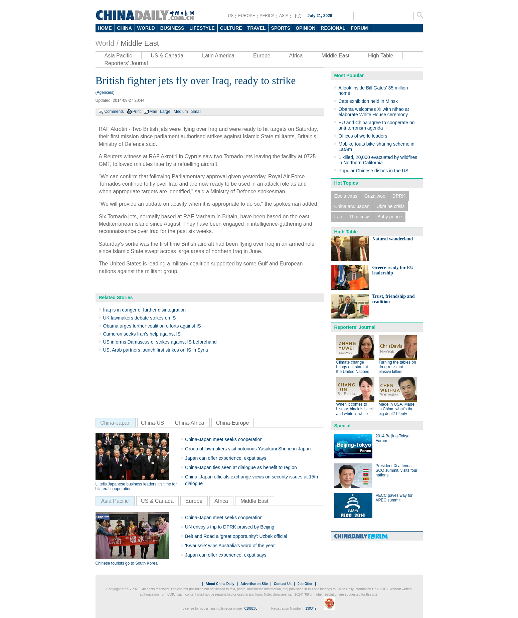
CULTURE (231, 28)
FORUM (359, 28)
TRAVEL (256, 28)
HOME (105, 28)
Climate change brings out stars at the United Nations (352, 367)
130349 (310, 608)
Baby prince (389, 216)
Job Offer (305, 584)
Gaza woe (374, 196)
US (231, 15)
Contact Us (283, 584)
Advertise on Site (254, 584)
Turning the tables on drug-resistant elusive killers (397, 367)
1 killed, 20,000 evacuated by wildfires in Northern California (378, 160)
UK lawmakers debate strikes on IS (139, 318)
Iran (338, 216)
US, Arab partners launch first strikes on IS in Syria (155, 350)
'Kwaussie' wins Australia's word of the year (230, 545)
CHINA (124, 28)
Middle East (140, 43)
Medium (181, 111)
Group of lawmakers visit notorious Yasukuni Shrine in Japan (248, 448)
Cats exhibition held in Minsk (368, 101)
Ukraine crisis (390, 206)
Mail (153, 111)
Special (342, 425)
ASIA (283, 15)
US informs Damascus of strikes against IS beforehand (160, 342)
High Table (380, 55)
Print (137, 111)
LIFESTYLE (201, 28)
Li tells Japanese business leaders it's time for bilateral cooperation (136, 486)
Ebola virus (345, 196)
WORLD (146, 28)
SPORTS (281, 28)
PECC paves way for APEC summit (394, 497)
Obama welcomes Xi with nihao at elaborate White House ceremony (374, 112)
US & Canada (167, 55)
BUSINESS (172, 28)
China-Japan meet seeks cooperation (224, 439)
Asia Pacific (118, 55)
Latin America (218, 55)
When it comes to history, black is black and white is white (355, 409)
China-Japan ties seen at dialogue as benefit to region (241, 467)
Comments (114, 111)
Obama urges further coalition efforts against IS (152, 326)
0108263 (250, 608)
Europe (262, 55)
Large (165, 111)
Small (196, 111)
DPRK (398, 196)
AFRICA (267, 15)
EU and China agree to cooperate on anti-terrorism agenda (377, 125)
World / (107, 43)
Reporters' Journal (126, 63)
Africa (296, 55)
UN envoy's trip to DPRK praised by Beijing (229, 527)
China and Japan (352, 206)
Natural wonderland (392, 238)
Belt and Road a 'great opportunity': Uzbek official (236, 536)
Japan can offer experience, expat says (225, 458)
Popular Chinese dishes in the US (373, 170)
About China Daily (219, 584)
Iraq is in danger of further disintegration (144, 310)
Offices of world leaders (363, 136)
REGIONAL (333, 28)
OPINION (305, 28)
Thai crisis (359, 216)
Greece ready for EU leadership (392, 270)
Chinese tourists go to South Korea (127, 563)
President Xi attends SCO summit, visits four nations (396, 470)
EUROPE (246, 15)
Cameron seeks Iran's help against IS (142, 334)
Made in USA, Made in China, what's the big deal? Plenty (396, 409)
